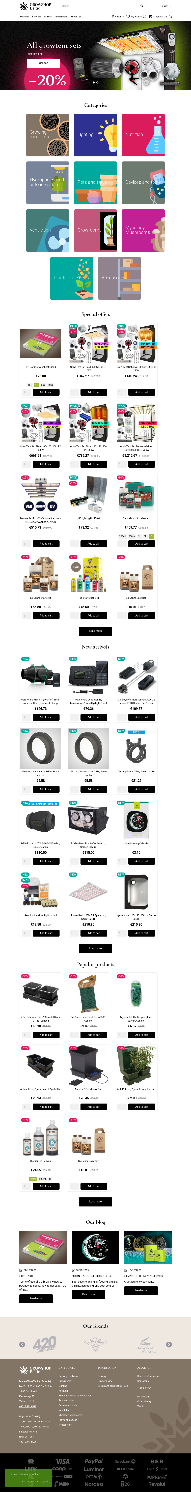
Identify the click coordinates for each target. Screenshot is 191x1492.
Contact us (143, 1381)
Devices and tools (68, 1405)
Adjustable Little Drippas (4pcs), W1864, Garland (136, 1019)
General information (148, 1376)
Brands (48, 16)
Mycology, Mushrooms (70, 1415)
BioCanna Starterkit (40, 598)
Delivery (102, 1376)
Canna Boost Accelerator (136, 518)
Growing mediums (68, 1376)
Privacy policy (30, 1481)
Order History (144, 1401)
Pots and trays (66, 1400)
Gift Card (26, 1276)
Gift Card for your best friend (40, 367)
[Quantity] (26, 392)
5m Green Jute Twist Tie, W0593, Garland (88, 1019)
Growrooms (65, 1381)
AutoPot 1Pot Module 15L (88, 1089)
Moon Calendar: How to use (92, 1276)
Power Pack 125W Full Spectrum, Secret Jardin (88, 917)
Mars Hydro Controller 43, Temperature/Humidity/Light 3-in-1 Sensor (88, 702)
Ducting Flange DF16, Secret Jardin (136, 771)
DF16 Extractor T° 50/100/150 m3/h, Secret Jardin (40, 845)
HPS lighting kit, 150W (88, 518)
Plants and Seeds (68, 1420)
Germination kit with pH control (40, 915)
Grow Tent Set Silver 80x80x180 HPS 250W (136, 369)
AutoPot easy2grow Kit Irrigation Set (136, 1089)
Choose (43, 63)
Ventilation (64, 1410)
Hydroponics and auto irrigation (75, 1395)
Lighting (63, 1386)
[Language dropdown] (166, 6)
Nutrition (63, 1390)
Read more (36, 1298)
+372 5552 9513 (27, 1406)
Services (36, 16)
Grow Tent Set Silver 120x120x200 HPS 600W (88, 448)
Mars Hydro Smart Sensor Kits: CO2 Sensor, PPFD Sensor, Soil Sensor (136, 701)
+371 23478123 (27, 1441)
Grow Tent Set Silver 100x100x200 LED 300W (40, 448)
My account (143, 1396)
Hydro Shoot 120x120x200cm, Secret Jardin (136, 917)
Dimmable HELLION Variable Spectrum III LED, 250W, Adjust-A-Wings (40, 520)
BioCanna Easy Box (136, 598)
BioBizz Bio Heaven (40, 1161)
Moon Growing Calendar (136, 843)
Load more (95, 630)
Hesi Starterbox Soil (88, 598)
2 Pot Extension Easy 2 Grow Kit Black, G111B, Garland (41, 1019)
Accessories (65, 1424)
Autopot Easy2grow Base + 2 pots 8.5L (40, 1089)
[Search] (102, 6)
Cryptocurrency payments (143, 1276)
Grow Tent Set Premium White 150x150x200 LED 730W (136, 448)
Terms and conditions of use (113, 1386)
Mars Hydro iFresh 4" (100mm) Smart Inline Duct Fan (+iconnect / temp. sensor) (40, 702)
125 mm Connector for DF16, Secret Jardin (88, 773)
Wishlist (141, 1406)
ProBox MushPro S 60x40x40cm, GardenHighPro (88, 845)
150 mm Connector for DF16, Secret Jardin (41, 773)
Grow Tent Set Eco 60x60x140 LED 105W (88, 369)
